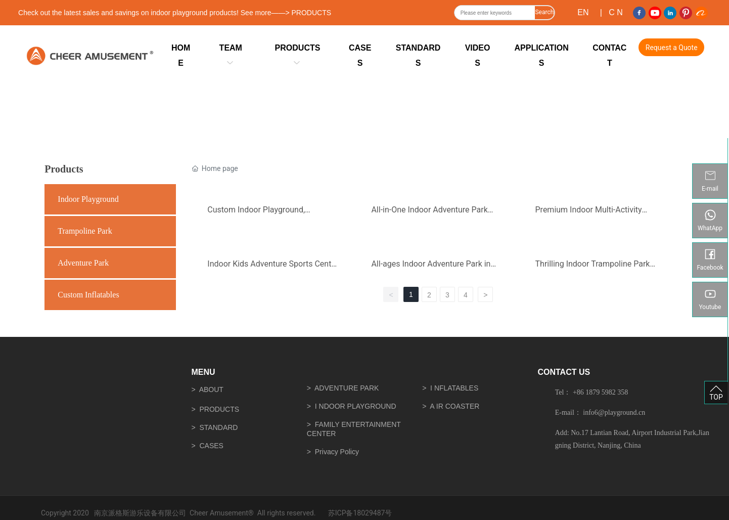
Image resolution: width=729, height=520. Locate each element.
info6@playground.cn (614, 412)
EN (582, 12)
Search (544, 12)
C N (616, 12)
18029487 (369, 513)
